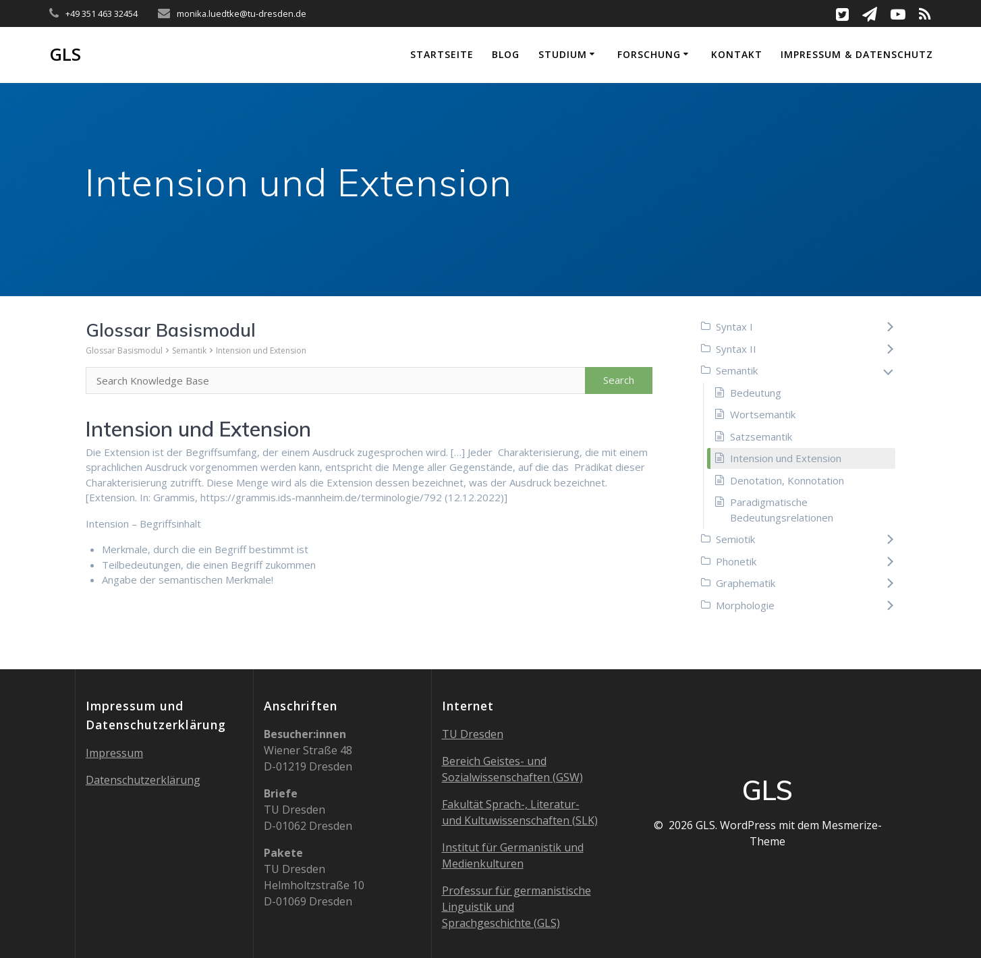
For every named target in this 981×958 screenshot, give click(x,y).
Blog (506, 54)
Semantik (189, 350)
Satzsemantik (761, 436)
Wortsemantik (762, 414)
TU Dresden (472, 734)
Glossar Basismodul (124, 350)
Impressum (114, 752)
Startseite (442, 54)
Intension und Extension (261, 350)
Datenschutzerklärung (143, 779)
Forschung (649, 54)
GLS (65, 54)
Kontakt (736, 54)
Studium (562, 54)
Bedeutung (755, 392)
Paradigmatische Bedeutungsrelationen (781, 509)
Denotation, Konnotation (787, 480)
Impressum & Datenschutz (857, 54)
